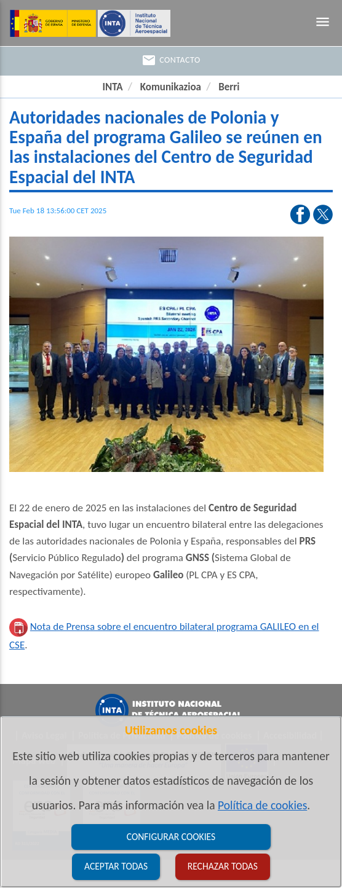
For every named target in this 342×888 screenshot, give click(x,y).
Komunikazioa (170, 87)
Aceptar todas (116, 866)
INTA (112, 87)
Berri (228, 87)
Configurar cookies (171, 837)
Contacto (171, 60)
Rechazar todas (223, 866)
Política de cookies (262, 805)
